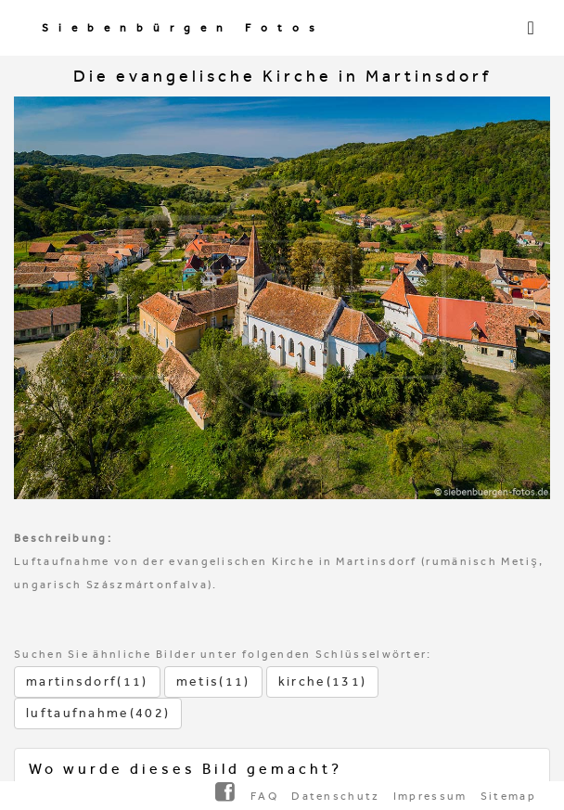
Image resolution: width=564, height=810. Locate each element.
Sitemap (508, 796)
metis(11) (213, 681)
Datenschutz (335, 796)
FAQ (264, 796)
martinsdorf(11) (87, 681)
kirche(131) (322, 681)
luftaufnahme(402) (98, 713)
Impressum (430, 796)
